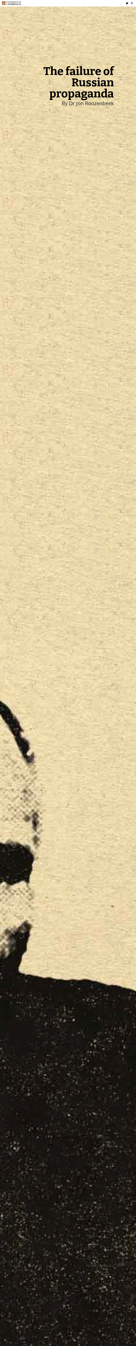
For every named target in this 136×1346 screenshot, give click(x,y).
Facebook (132, 3)
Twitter (127, 3)
